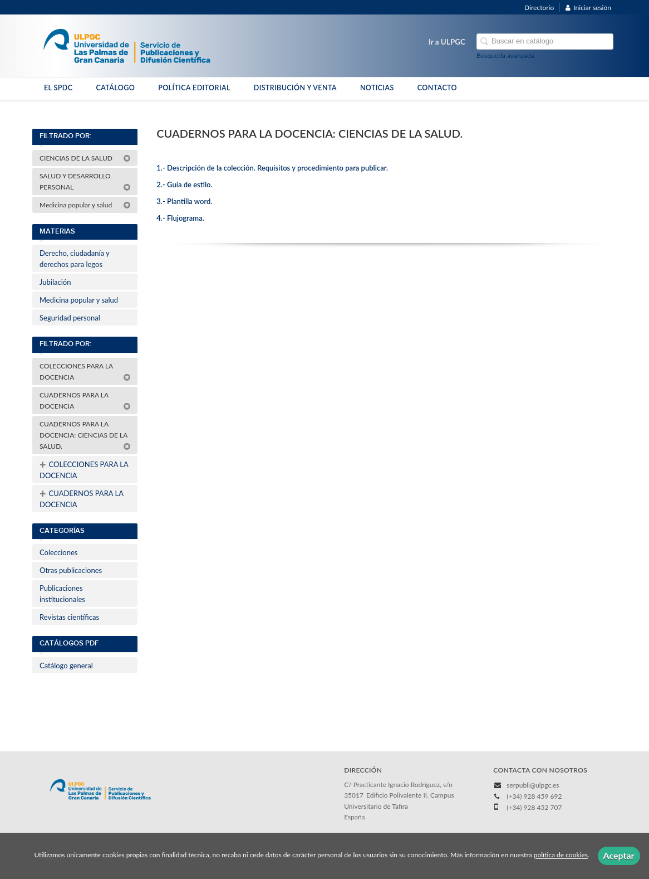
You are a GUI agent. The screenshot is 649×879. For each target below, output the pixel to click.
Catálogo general (66, 665)
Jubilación (55, 282)
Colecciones (58, 552)
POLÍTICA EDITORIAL (194, 88)
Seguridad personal (70, 317)
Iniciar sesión (588, 7)
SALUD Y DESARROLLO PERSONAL (85, 181)
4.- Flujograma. (180, 217)
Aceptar (619, 855)
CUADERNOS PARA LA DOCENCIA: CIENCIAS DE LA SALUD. (85, 435)
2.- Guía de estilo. (184, 184)
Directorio (539, 7)
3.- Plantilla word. (184, 201)
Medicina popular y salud (85, 205)
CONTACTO (437, 88)
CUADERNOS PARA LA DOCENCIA (85, 400)
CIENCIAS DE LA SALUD (85, 158)
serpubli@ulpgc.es (533, 785)
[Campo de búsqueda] (544, 41)
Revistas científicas (69, 617)
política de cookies (561, 855)
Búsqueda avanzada (505, 55)
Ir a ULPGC (447, 41)
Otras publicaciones (71, 570)
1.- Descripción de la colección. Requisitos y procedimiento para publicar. (272, 167)
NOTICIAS (377, 88)
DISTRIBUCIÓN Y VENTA (295, 88)
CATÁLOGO (115, 88)
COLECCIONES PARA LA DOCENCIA (85, 371)
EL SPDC (58, 88)
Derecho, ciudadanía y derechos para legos (75, 259)
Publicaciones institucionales (62, 594)
